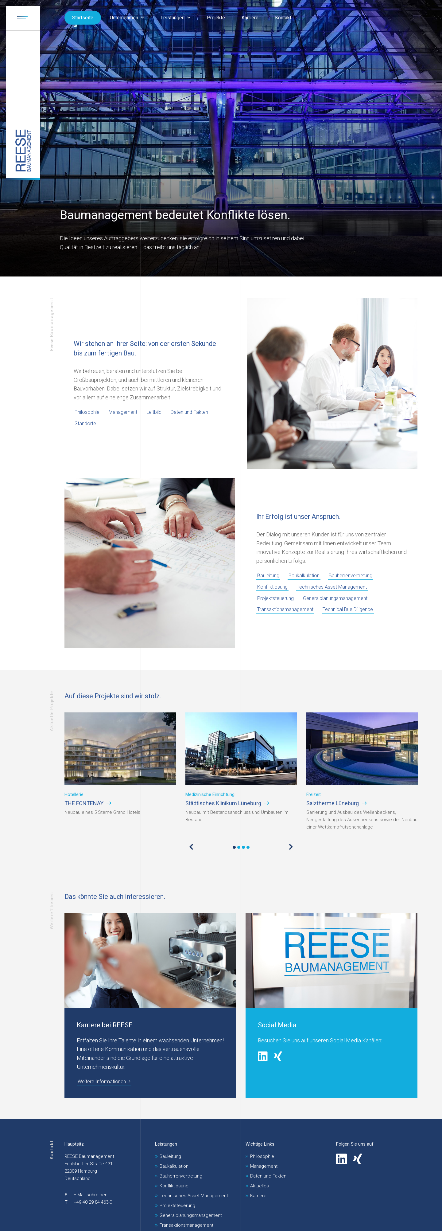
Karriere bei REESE (105, 1025)
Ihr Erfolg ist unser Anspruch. (298, 516)
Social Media (277, 1025)
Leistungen (166, 1144)
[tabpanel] (120, 771)
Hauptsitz (74, 1144)
